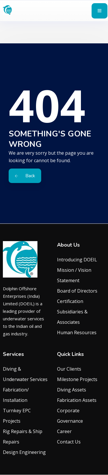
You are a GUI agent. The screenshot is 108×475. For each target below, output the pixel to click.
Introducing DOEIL (77, 259)
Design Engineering (24, 452)
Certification (70, 301)
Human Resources (76, 332)
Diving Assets (71, 390)
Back (25, 176)
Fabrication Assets (76, 400)
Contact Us (69, 442)
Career (64, 431)
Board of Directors (77, 291)
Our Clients (69, 369)
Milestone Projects (77, 379)
